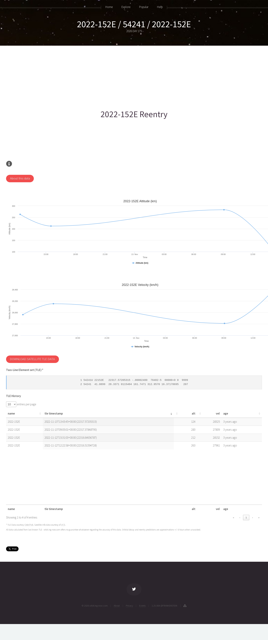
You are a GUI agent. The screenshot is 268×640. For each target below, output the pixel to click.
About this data (20, 178)
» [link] (259, 517)
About (117, 605)
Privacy (129, 605)
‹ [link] (239, 517)
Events (142, 605)
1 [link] (246, 517)
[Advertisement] (110, 76)
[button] (40, 413)
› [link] (252, 517)
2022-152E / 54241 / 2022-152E (134, 24)
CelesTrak (28, 524)
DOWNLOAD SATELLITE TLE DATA (32, 359)
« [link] (233, 517)
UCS (63, 524)
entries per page (26, 404)
